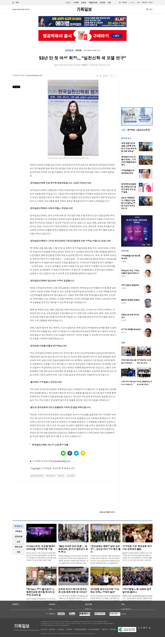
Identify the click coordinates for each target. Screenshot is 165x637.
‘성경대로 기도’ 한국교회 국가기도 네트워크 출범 (137, 548)
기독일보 (71, 476)
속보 (124, 130)
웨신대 (61, 476)
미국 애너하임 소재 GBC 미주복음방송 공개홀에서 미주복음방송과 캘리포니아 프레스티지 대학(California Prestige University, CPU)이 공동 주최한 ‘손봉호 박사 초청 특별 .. (73, 601)
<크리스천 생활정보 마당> (107, 512)
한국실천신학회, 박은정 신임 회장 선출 (50, 444)
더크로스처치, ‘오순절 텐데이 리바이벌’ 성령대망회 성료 (40, 548)
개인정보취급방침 (80, 629)
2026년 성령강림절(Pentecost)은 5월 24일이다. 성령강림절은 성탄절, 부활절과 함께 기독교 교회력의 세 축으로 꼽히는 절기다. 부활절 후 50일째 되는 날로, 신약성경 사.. (137, 599)
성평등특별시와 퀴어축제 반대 (127, 171)
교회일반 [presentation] (18, 531)
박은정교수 (51, 476)
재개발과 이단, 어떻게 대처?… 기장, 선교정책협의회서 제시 (128, 161)
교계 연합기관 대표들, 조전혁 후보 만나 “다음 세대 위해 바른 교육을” (128, 147)
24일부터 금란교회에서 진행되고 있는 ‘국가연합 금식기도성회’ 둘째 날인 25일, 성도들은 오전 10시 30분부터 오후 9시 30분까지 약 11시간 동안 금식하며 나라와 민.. (137, 556)
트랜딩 (68, 2)
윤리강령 (113, 629)
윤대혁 (76, 2)
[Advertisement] (137, 89)
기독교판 (124, 2)
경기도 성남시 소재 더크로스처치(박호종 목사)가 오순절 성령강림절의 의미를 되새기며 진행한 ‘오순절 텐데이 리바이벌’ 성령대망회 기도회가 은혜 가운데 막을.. (41, 556)
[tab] (18, 531)
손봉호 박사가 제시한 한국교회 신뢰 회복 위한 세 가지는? (72, 591)
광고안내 (52, 629)
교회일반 (69, 50)
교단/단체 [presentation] (18, 536)
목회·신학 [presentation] (18, 547)
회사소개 (44, 629)
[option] (129, 355)
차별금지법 (93, 2)
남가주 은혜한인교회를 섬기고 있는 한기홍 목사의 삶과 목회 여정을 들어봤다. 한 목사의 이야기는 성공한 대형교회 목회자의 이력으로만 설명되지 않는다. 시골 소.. (40, 602)
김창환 (123, 261)
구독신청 (144, 2)
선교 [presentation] (18, 541)
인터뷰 (78, 50)
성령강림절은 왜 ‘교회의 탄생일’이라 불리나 (136, 591)
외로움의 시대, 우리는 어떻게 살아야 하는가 (130, 272)
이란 (109, 2)
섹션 (15, 2)
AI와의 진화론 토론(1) (130, 300)
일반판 (132, 2)
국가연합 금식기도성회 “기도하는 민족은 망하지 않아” (104, 591)
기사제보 (69, 629)
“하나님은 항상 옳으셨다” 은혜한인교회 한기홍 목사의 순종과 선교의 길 (40, 592)
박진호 (123, 288)
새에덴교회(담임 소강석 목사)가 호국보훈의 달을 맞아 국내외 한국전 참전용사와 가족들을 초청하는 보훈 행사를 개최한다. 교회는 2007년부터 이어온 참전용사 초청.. (73, 559)
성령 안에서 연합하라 (130, 285)
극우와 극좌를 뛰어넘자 (131, 329)
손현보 (83, 2)
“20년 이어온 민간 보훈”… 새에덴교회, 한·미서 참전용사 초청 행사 (73, 549)
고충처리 (104, 629)
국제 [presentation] (18, 552)
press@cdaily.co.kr (35, 75)
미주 (138, 2)
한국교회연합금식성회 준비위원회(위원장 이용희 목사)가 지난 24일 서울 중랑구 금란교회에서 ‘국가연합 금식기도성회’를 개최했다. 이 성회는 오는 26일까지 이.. (105, 599)
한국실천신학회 (37, 476)
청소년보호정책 (94, 629)
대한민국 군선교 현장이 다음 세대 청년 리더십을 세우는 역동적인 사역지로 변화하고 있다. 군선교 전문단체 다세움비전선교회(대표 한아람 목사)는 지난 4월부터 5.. (105, 559)
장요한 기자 (23, 75)
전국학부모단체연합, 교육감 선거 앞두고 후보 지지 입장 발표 (128, 188)
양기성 (123, 332)
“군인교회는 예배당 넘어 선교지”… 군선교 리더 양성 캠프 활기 (105, 549)
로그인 (150, 2)
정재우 (123, 276)
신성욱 (123, 320)
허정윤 (123, 303)
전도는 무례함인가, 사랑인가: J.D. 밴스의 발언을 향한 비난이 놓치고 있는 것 (128, 203)
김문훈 (102, 2)
